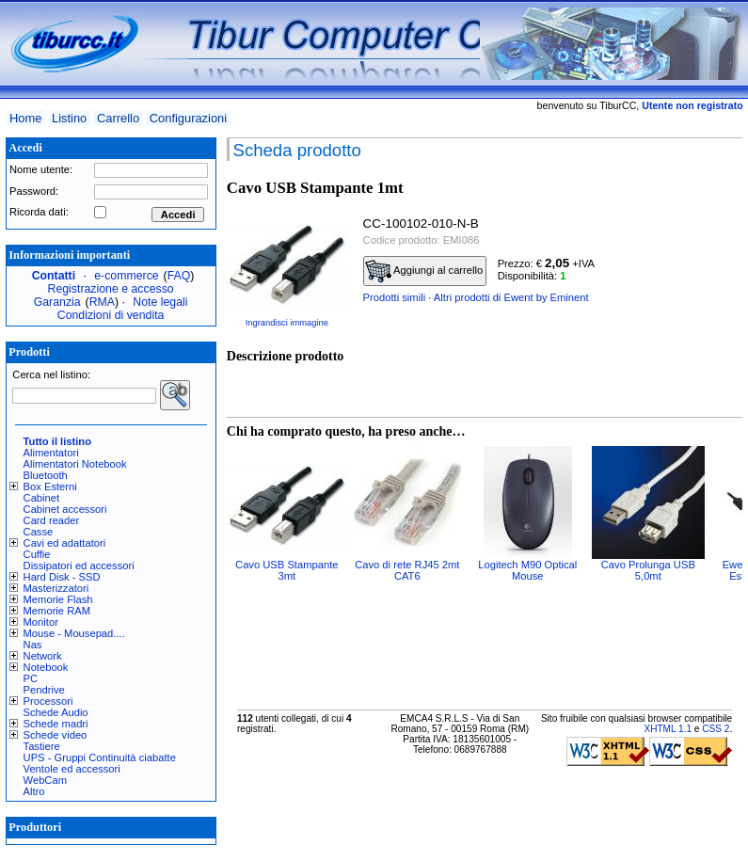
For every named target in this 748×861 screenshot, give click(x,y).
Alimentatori (51, 452)
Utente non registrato (692, 105)
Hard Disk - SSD (62, 576)
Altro (34, 791)
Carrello (118, 118)
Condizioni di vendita (111, 315)
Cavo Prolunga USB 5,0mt (648, 570)
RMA (102, 302)
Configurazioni (188, 118)
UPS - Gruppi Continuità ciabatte (100, 757)
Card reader (52, 520)
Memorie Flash (58, 599)
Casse (39, 531)
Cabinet (42, 497)
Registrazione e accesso (111, 288)
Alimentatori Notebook (75, 464)
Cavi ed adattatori (65, 543)
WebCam (45, 780)
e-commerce (126, 275)
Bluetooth (46, 475)
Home (25, 118)
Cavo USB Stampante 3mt (286, 570)
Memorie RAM (57, 610)
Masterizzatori (56, 588)
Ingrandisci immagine (287, 322)
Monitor (41, 622)
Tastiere (42, 746)
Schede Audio (56, 712)
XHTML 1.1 (668, 729)
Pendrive (44, 689)
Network (43, 656)
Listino (69, 118)
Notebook (46, 667)
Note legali (160, 302)
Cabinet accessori (65, 509)
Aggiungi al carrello (424, 271)
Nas (33, 644)
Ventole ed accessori (72, 768)
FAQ (179, 275)
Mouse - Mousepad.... (74, 633)
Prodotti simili (394, 297)
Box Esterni (50, 486)
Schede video (56, 735)
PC (31, 678)
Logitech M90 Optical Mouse (527, 570)
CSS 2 (715, 729)
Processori (48, 701)
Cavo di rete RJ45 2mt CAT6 (407, 570)
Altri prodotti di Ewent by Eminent (511, 297)
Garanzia (57, 302)
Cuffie (37, 554)
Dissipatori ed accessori (79, 565)
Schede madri (56, 723)
